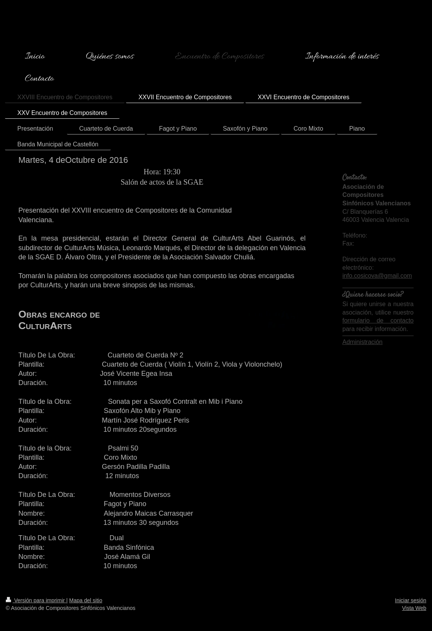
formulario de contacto (378, 320)
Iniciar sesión (410, 600)
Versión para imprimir (36, 600)
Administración (362, 342)
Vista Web (414, 608)
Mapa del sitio (85, 600)
